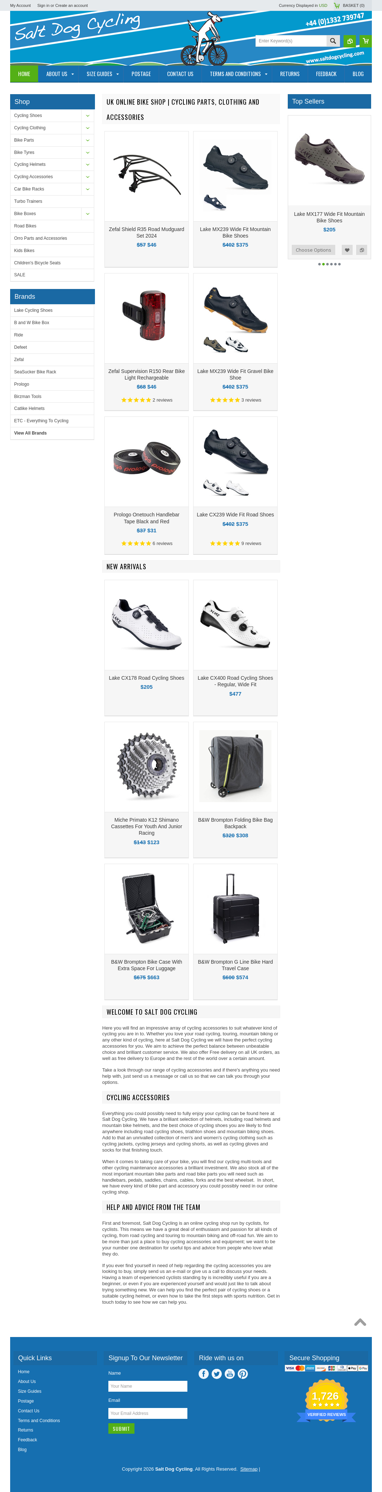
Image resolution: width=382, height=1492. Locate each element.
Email (114, 1400)
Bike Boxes (25, 213)
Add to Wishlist (347, 250)
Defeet (20, 347)
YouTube (230, 1374)
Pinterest (243, 1374)
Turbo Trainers (28, 201)
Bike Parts (24, 140)
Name (114, 1373)
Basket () (354, 5)
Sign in (43, 5)
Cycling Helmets (30, 164)
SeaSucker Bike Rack (35, 371)
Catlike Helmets (29, 408)
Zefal (19, 359)
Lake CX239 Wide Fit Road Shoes (235, 514)
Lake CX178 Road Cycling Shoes (146, 678)
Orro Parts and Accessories (40, 238)
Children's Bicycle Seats (37, 262)
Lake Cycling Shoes (33, 310)
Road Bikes (25, 226)
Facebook (204, 1374)
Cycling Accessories (33, 176)
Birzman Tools (27, 396)
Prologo (21, 384)
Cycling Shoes (28, 115)
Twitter (217, 1374)
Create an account (71, 5)
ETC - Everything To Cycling (41, 420)
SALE (19, 274)
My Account (20, 5)
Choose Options (313, 250)
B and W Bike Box (31, 322)
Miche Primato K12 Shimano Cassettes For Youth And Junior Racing (146, 826)
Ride (18, 335)
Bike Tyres (24, 152)
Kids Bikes (24, 250)
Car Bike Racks (29, 189)
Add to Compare (361, 250)
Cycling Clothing (30, 127)
